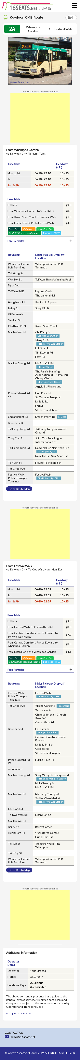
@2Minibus (36, 982)
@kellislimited (38, 987)
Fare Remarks (15, 241)
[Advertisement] (40, 118)
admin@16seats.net (23, 1036)
